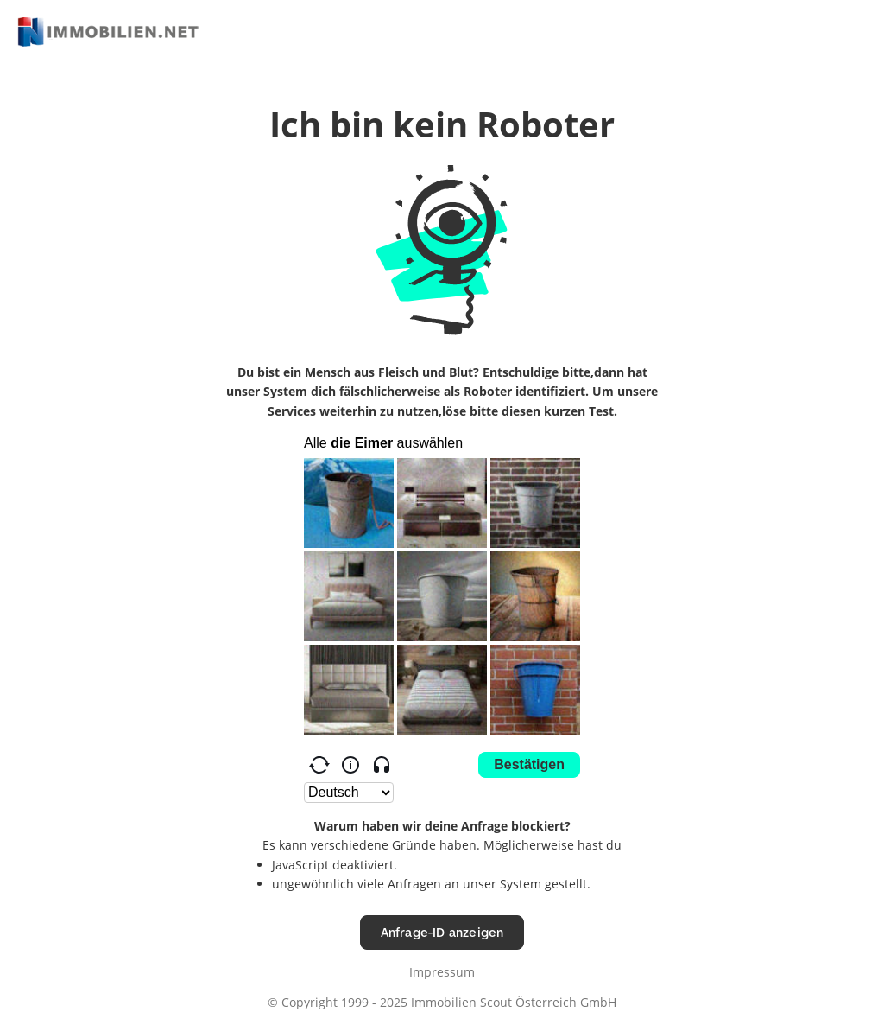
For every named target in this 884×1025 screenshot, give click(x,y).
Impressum (442, 972)
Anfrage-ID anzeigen (442, 932)
